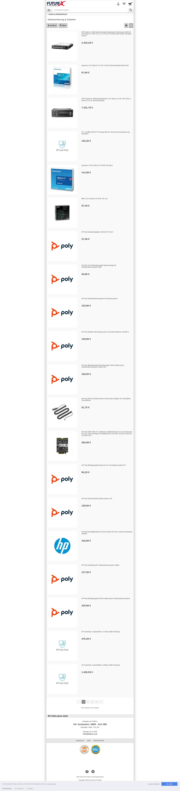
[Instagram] (93, 772)
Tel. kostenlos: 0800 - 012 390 (90, 724)
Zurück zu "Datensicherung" (58, 14)
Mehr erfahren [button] (52, 784)
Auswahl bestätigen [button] (154, 784)
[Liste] (131, 25)
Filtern (63, 25)
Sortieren (52, 25)
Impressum (80, 740)
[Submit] (130, 9)
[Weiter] (101, 702)
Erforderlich (20, 788)
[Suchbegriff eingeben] (90, 10)
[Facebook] (87, 772)
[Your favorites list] (124, 3)
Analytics (30, 788)
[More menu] (118, 3)
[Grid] (126, 25)
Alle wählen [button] (169, 784)
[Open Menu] (49, 10)
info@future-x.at (90, 734)
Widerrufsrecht (98, 740)
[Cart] (130, 3)
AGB (88, 740)
